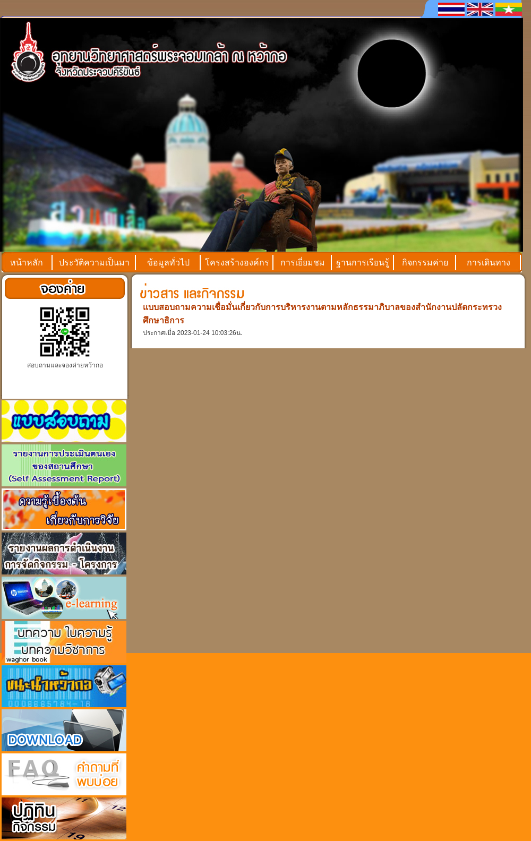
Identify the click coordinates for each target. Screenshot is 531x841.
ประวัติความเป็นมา (94, 262)
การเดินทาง (488, 262)
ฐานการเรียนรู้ (362, 262)
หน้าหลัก (26, 262)
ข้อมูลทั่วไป (168, 262)
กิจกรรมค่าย (425, 262)
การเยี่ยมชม (302, 262)
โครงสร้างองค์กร (237, 262)
